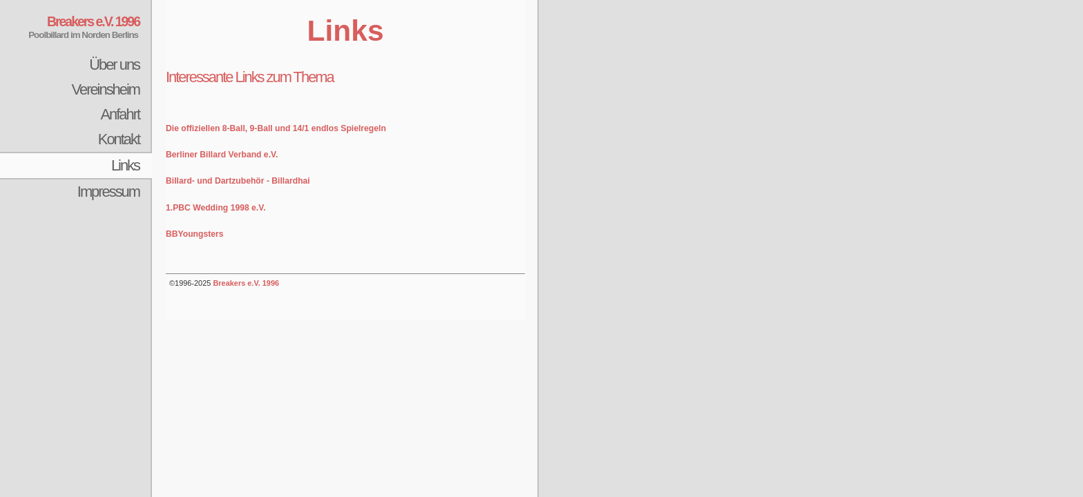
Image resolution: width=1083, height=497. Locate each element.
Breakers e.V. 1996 (246, 283)
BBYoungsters (195, 234)
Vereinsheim (106, 89)
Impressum (108, 191)
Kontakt (119, 139)
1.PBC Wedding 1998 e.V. (216, 208)
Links (125, 165)
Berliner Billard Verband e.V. (222, 154)
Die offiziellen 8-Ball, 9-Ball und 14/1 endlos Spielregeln (276, 128)
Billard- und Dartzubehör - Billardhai (238, 181)
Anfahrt (120, 114)
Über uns (114, 64)
